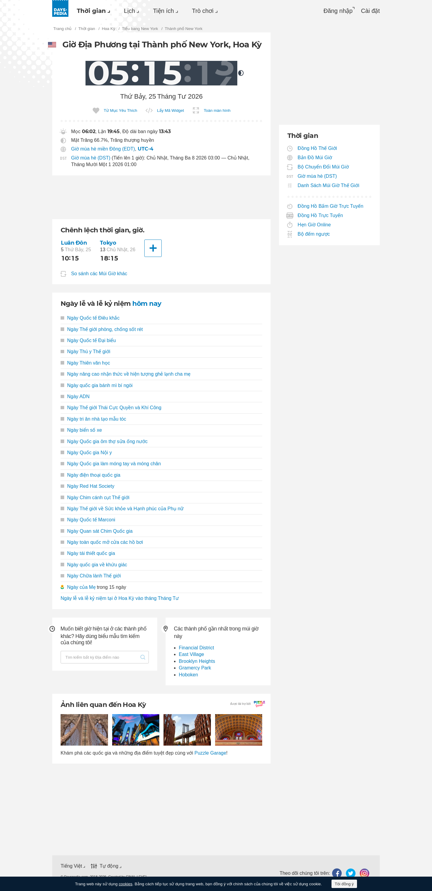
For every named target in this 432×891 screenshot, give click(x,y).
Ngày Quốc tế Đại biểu (88, 340)
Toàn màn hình (217, 110)
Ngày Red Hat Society (87, 486)
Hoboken (188, 674)
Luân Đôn (74, 243)
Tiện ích (163, 10)
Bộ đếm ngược (314, 234)
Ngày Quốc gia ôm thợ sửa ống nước (104, 441)
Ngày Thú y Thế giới (85, 351)
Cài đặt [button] (370, 10)
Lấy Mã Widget (170, 110)
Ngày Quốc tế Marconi (88, 519)
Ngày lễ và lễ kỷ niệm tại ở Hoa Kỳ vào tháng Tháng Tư (120, 598)
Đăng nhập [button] (337, 10)
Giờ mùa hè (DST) (90, 157)
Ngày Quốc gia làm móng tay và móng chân (111, 463)
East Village (191, 654)
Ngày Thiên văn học (85, 362)
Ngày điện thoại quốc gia (90, 475)
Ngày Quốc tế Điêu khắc (90, 317)
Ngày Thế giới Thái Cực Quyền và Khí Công (111, 407)
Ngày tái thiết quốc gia (88, 553)
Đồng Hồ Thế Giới (317, 148)
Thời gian (91, 10)
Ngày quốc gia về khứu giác (94, 564)
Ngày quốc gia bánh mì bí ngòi (97, 385)
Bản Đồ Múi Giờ (315, 157)
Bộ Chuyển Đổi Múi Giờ (323, 166)
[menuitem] (92, 11)
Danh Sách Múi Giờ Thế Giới (328, 185)
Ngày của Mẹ (81, 587)
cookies (126, 884)
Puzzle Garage (210, 752)
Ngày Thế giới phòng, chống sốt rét (102, 329)
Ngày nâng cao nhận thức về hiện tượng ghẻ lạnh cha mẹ (125, 374)
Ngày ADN (75, 396)
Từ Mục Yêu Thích (120, 110)
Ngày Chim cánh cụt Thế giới (95, 497)
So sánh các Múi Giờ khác (99, 273)
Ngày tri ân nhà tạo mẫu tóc (93, 419)
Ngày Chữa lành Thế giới (91, 575)
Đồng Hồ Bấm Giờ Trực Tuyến (330, 206)
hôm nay (146, 303)
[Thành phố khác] (153, 248)
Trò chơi (203, 10)
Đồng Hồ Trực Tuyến (320, 215)
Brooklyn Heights (197, 661)
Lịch (129, 10)
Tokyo (108, 243)
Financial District (196, 647)
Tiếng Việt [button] (71, 866)
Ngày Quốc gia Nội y (86, 452)
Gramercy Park (195, 667)
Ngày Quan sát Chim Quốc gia (97, 531)
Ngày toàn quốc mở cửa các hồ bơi (102, 542)
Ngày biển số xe (81, 430)
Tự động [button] (109, 866)
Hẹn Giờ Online (314, 224)
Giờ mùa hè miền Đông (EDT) (103, 148)
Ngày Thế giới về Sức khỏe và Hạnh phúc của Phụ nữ (122, 508)
